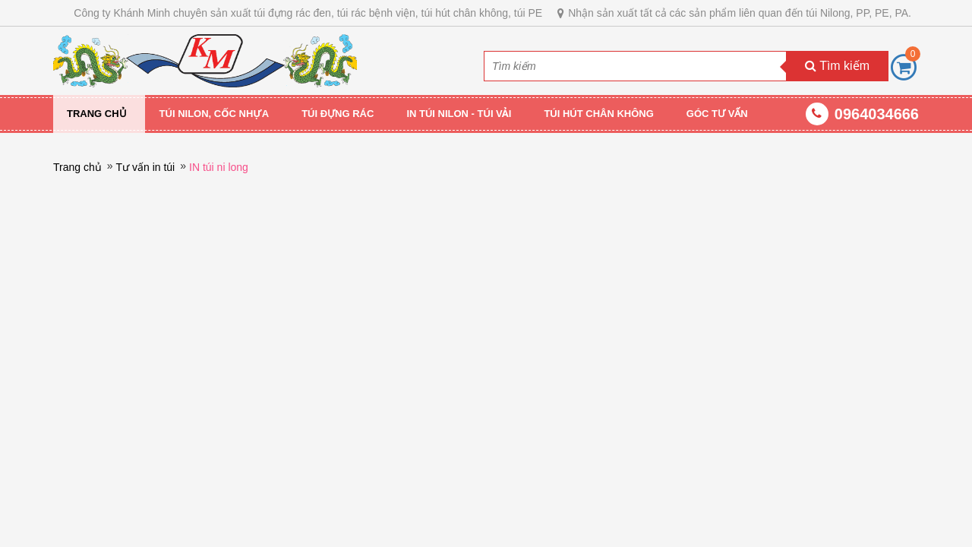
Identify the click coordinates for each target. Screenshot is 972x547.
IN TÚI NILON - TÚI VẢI (458, 113)
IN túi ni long (218, 167)
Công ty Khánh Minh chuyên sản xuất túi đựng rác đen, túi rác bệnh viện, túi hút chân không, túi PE (308, 13)
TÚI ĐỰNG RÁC (337, 113)
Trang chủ (97, 113)
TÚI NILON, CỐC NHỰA (214, 113)
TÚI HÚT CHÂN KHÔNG (598, 113)
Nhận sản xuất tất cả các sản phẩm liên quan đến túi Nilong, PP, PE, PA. (739, 13)
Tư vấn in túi (145, 167)
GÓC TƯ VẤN (717, 113)
